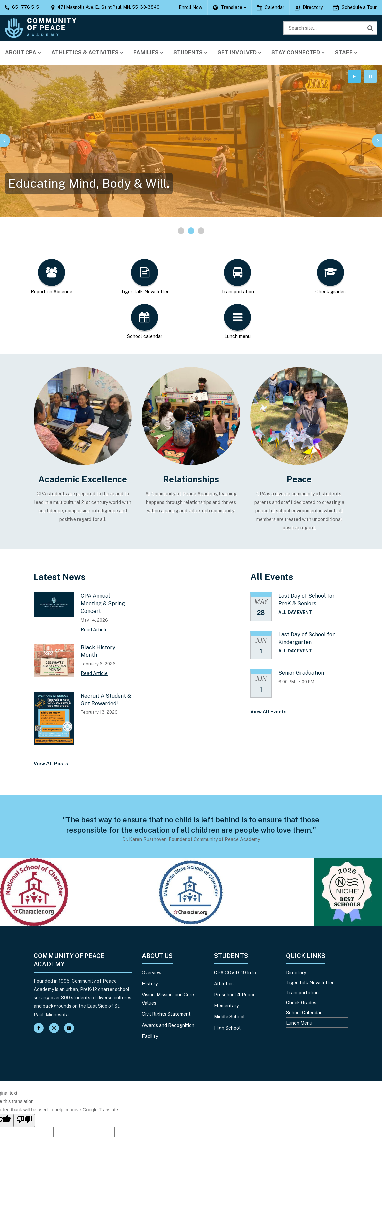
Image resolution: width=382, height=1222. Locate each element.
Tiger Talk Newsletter (310, 982)
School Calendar (304, 1012)
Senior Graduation (301, 673)
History (150, 983)
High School (227, 1028)
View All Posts (51, 763)
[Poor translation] (24, 1120)
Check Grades (301, 1002)
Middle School (229, 1016)
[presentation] (5, 140)
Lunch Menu (299, 1023)
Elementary (226, 1005)
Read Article (94, 629)
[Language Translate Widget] (229, 7)
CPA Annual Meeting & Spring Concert (103, 603)
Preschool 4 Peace (235, 994)
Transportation (302, 992)
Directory (296, 972)
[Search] (370, 28)
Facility (150, 1036)
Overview (152, 972)
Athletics (224, 983)
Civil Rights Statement (166, 1014)
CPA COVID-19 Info (235, 972)
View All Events (268, 711)
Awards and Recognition (168, 1025)
